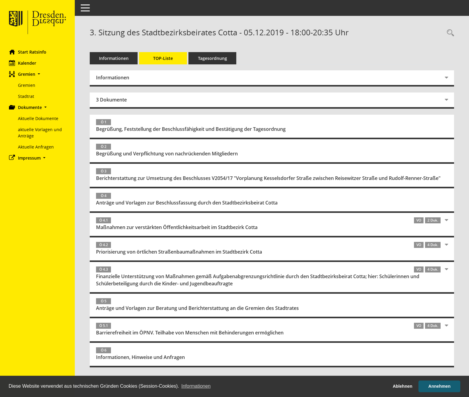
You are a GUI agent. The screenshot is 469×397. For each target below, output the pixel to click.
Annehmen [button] (439, 386)
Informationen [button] (196, 386)
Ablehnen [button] (402, 386)
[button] (37, 74)
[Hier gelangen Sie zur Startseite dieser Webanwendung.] (37, 22)
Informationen (114, 58)
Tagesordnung (212, 58)
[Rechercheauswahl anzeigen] (449, 33)
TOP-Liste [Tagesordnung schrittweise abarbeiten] (163, 58)
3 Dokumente (111, 99)
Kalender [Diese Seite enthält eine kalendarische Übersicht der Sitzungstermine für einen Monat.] (22, 63)
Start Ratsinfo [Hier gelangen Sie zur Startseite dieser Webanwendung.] (27, 52)
